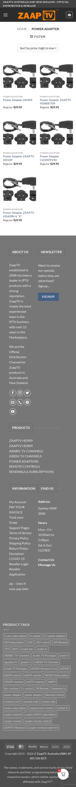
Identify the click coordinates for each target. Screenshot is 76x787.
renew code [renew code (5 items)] (48, 701)
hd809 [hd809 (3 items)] (52, 681)
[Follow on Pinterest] (27, 402)
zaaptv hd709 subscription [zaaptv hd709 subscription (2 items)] (40, 714)
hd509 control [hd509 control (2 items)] (12, 675)
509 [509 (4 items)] (30, 642)
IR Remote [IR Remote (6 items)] (42, 688)
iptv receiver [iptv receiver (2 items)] (11, 688)
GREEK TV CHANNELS (25, 456)
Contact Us (46, 560)
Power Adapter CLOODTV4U (49, 158)
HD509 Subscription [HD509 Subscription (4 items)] (57, 675)
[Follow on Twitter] (27, 393)
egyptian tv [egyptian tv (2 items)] (10, 662)
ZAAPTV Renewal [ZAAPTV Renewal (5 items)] (14, 727)
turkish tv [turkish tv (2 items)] (62, 708)
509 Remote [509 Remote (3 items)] (60, 642)
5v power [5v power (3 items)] (35, 636)
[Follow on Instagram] (20, 393)
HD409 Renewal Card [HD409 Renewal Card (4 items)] (44, 668)
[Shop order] (38, 48)
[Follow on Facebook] (13, 393)
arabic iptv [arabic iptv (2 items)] (27, 649)
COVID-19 (17, 559)
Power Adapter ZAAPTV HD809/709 (55, 101)
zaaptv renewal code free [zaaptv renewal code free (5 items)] (43, 727)
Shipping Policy (19, 543)
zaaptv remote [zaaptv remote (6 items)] (12, 721)
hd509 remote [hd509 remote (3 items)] (32, 675)
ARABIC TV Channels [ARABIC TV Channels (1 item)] (16, 655)
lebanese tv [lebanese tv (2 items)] (59, 688)
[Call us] (20, 402)
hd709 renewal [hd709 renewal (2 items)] (35, 681)
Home (22, 29)
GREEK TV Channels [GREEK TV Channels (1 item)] (46, 662)
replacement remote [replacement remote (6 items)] (42, 708)
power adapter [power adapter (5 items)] (12, 695)
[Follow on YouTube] (13, 411)
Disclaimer (16, 554)
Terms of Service (20, 533)
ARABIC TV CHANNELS (26, 451)
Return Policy (18, 548)
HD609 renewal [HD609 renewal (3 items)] (13, 681)
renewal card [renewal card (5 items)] (11, 701)
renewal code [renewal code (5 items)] (30, 701)
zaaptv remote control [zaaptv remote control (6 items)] (38, 721)
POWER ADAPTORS (23, 461)
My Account (17, 502)
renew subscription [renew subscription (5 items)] (15, 708)
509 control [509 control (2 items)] (43, 642)
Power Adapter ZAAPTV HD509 (18, 158)
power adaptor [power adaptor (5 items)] (33, 695)
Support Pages (19, 528)
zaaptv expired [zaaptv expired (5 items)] (12, 714)
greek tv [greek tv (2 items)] (26, 662)
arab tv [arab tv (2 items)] (64, 655)
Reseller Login (19, 564)
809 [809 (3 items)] (15, 649)
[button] (5, 15)
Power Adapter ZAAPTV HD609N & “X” (18, 214)
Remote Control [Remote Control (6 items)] (55, 695)
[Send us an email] (13, 402)
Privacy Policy (19, 538)
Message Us (46, 565)
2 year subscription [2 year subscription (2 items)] (15, 636)
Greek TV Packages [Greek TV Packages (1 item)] (15, 668)
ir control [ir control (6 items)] (27, 688)
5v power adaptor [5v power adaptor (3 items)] (55, 636)
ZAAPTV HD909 (21, 440)
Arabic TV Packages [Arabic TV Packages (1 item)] (44, 655)
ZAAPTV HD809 (21, 446)
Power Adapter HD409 (17, 100)
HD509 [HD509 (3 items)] (64, 668)
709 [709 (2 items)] (6, 649)
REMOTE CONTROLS (24, 466)
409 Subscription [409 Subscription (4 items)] (14, 642)
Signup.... (44, 286)
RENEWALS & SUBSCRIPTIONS (31, 471)
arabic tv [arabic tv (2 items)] (42, 649)
